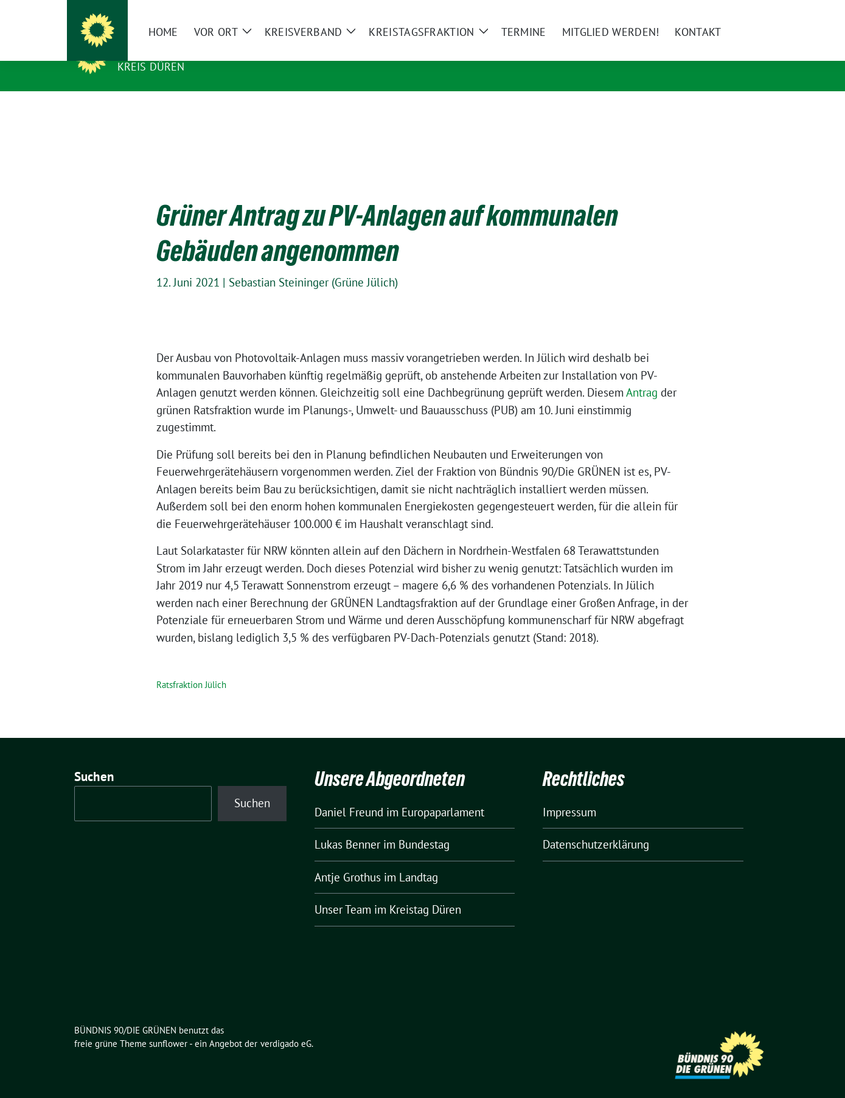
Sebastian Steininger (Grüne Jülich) (313, 263)
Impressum (569, 793)
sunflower (168, 1024)
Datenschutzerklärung (596, 825)
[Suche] (732, 12)
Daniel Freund (349, 793)
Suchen (94, 757)
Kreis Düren (151, 67)
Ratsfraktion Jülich (191, 666)
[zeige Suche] (750, 12)
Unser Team (343, 890)
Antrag (642, 373)
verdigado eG (285, 1024)
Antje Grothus (348, 858)
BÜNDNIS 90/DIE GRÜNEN (192, 49)
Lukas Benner (347, 825)
